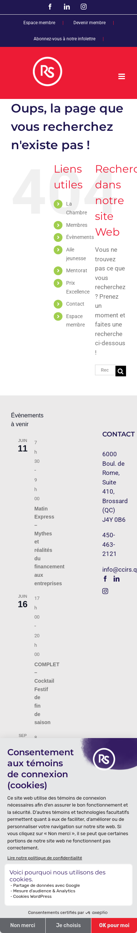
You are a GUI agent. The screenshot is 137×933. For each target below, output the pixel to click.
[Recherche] (120, 371)
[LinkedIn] (116, 579)
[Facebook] (105, 579)
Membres (76, 225)
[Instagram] (105, 591)
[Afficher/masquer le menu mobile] (122, 76)
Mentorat (76, 270)
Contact (75, 304)
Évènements (80, 237)
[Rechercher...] (105, 370)
